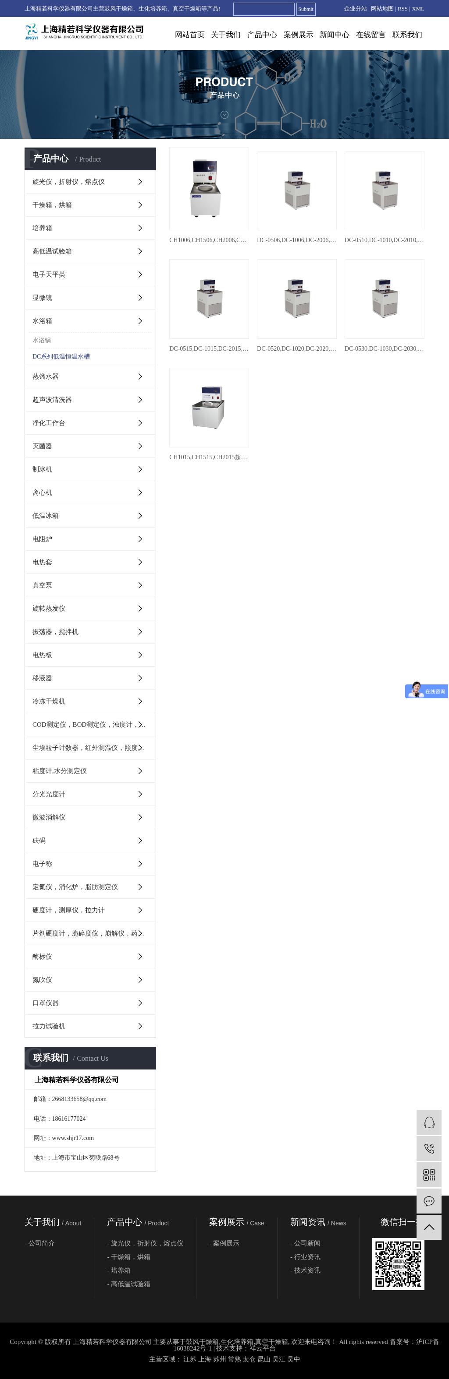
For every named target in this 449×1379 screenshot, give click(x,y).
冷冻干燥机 (48, 701)
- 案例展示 (224, 1243)
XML (418, 8)
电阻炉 (42, 538)
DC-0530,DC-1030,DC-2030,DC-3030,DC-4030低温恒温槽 (384, 348)
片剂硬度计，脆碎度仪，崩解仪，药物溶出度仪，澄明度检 (94, 933)
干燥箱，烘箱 (52, 204)
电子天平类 (48, 274)
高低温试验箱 (52, 251)
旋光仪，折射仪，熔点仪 (68, 181)
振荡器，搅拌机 (55, 631)
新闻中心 (334, 35)
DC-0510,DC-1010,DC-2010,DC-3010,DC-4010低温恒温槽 (384, 240)
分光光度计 (48, 794)
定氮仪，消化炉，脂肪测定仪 (75, 886)
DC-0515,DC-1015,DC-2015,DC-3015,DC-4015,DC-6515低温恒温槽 (209, 348)
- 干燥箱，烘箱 (128, 1256)
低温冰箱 (45, 515)
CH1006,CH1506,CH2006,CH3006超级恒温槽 (209, 240)
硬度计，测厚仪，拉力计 (68, 910)
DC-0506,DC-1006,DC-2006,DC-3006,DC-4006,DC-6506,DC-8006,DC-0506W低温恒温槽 (297, 240)
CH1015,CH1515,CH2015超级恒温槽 (209, 457)
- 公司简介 (40, 1243)
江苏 (189, 1359)
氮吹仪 (42, 979)
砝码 (39, 840)
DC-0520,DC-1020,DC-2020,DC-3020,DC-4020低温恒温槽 (297, 348)
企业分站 (355, 8)
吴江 (278, 1359)
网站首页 (190, 35)
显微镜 (42, 297)
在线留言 (371, 35)
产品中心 (262, 35)
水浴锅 (41, 340)
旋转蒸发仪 (48, 608)
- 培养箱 (119, 1270)
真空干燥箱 (271, 1341)
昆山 (264, 1359)
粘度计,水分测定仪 (59, 770)
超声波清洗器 (52, 399)
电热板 (42, 654)
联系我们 (407, 35)
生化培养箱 (237, 1341)
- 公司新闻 (305, 1243)
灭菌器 (42, 446)
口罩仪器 (45, 1002)
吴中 (293, 1359)
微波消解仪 (48, 817)
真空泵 (42, 585)
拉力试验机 (48, 1026)
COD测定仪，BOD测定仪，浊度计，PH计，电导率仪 (94, 724)
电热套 (42, 562)
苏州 (219, 1359)
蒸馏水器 (45, 376)
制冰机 (42, 469)
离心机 (42, 492)
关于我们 (226, 35)
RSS (403, 8)
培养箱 (42, 228)
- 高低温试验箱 (128, 1284)
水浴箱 (42, 320)
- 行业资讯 (305, 1256)
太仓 (249, 1359)
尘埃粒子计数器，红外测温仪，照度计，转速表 (94, 747)
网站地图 (382, 8)
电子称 (42, 863)
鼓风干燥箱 (202, 1341)
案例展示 (299, 35)
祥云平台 (262, 1348)
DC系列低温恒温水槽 (61, 356)
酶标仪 (42, 956)
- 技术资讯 (305, 1270)
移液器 (42, 678)
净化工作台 (48, 422)
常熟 (234, 1359)
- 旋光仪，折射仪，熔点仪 (145, 1243)
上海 (204, 1359)
